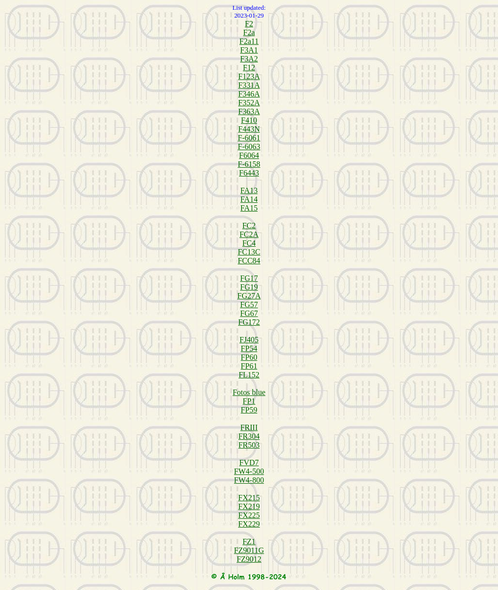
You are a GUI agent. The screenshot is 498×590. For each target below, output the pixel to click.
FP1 (249, 401)
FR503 (249, 445)
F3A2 (249, 59)
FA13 (249, 190)
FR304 (249, 436)
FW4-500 (249, 471)
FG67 (249, 313)
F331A (248, 85)
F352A (248, 102)
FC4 (249, 243)
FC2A (249, 234)
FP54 (249, 348)
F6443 (249, 173)
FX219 (248, 506)
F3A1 (249, 50)
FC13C (249, 252)
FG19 (249, 287)
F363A (248, 111)
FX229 (248, 524)
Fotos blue (249, 392)
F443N (248, 129)
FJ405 (249, 339)
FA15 (249, 208)
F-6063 (249, 146)
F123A (248, 76)
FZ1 (249, 541)
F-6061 (249, 138)
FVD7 (249, 462)
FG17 (249, 278)
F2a (249, 32)
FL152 (249, 375)
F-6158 (249, 164)
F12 (249, 67)
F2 (249, 24)
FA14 (249, 199)
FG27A (248, 296)
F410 (249, 120)
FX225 (248, 515)
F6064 (249, 155)
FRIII (249, 427)
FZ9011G (249, 550)
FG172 (248, 322)
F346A (248, 94)
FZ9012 (249, 559)
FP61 (249, 366)
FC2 (249, 225)
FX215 (248, 497)
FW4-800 (249, 480)
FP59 (249, 410)
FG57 (249, 304)
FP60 (249, 357)
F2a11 (249, 41)
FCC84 (249, 260)
